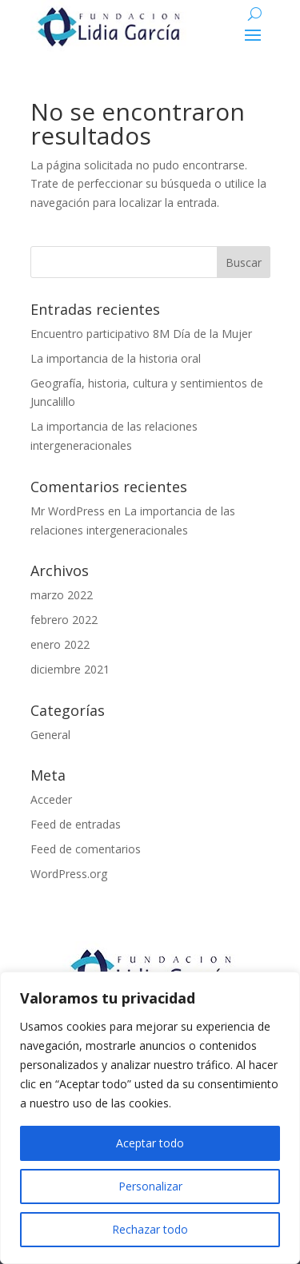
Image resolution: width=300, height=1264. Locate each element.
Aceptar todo (150, 1143)
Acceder (51, 799)
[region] (150, 1118)
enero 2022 (60, 644)
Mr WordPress (67, 511)
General (50, 734)
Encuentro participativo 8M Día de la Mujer (141, 333)
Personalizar (150, 1186)
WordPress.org (68, 873)
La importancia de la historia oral (115, 358)
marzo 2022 (61, 594)
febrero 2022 (64, 619)
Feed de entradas (75, 824)
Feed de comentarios (85, 849)
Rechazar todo (150, 1229)
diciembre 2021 (70, 669)
